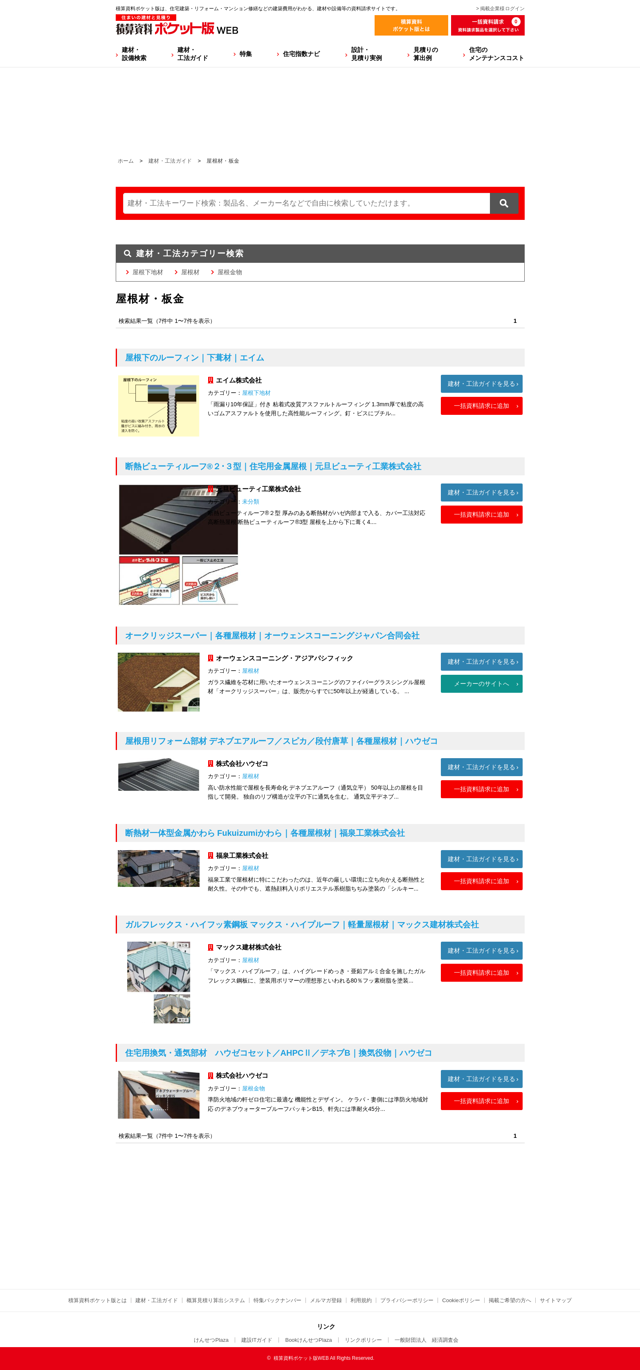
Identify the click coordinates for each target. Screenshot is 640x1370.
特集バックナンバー (277, 1300)
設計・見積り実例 (366, 53)
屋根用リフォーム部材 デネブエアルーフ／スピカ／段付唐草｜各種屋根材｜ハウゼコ (281, 740)
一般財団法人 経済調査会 (426, 1340)
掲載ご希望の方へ (510, 1300)
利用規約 (361, 1300)
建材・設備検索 (134, 53)
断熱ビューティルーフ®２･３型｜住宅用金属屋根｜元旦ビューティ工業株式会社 (273, 466)
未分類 (250, 501)
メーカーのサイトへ (481, 683)
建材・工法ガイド (192, 53)
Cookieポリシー (461, 1300)
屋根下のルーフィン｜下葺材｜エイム (194, 357)
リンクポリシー (363, 1340)
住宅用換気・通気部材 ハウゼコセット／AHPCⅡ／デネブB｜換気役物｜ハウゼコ (278, 1052)
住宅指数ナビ (301, 53)
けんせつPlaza (211, 1340)
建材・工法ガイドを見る (481, 383)
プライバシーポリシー (406, 1300)
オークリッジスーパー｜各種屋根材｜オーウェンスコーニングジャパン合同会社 (272, 635)
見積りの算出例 (425, 53)
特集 (246, 53)
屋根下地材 (147, 272)
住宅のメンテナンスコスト (496, 53)
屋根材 (190, 272)
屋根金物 (230, 272)
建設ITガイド (257, 1340)
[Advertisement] (320, 1247)
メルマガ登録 (326, 1300)
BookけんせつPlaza (308, 1340)
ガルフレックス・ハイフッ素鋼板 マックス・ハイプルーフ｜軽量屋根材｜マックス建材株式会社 (302, 924)
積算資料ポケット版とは (97, 1300)
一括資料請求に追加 (481, 405)
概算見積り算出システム (215, 1300)
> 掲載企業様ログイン (500, 8)
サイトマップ (556, 1300)
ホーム (126, 161)
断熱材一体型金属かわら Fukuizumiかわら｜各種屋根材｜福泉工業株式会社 (265, 832)
